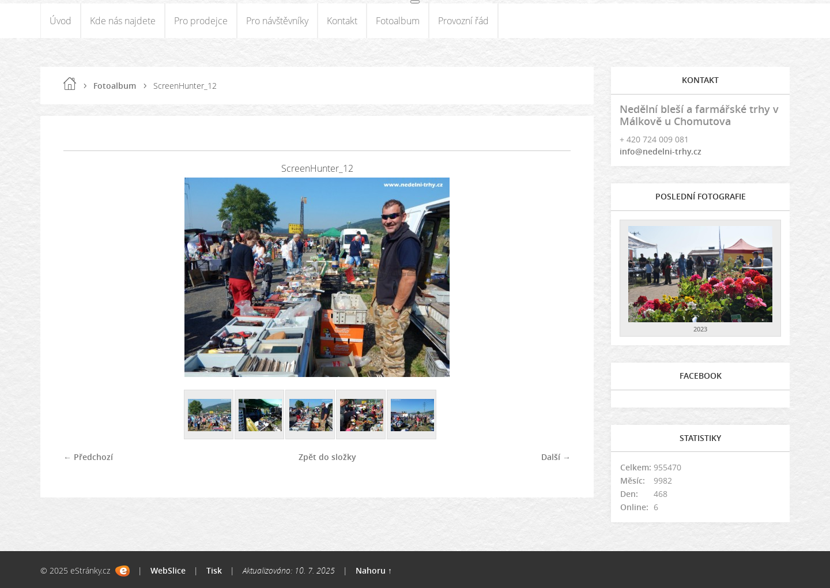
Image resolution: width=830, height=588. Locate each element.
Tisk (214, 570)
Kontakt (342, 20)
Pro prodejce (201, 20)
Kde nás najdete (123, 20)
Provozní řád (463, 20)
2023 (700, 329)
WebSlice (168, 570)
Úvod (60, 20)
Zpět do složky (327, 456)
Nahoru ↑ (374, 570)
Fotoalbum (398, 20)
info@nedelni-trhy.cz (660, 151)
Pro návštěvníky (277, 20)
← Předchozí (88, 456)
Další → (556, 456)
